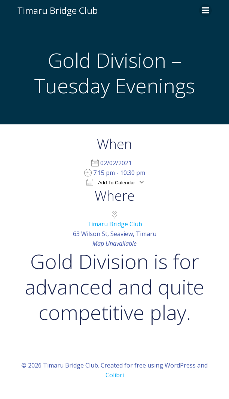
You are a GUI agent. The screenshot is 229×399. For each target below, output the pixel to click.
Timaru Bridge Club (114, 224)
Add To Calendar (110, 182)
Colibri (115, 375)
